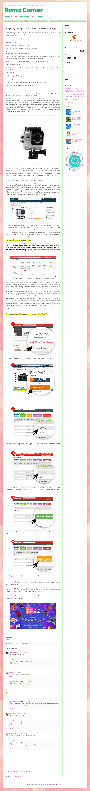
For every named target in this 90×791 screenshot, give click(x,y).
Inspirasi (68, 96)
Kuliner (45, 21)
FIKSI (77, 94)
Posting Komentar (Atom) (17, 776)
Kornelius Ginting (13, 652)
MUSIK (71, 99)
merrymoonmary (46, 784)
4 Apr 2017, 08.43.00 (23, 652)
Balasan (13, 659)
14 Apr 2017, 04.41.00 (22, 733)
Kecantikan (37, 21)
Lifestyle (82, 98)
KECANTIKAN (74, 96)
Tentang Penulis (16, 21)
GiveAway (82, 94)
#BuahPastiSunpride (80, 88)
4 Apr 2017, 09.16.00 (17, 672)
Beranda (7, 21)
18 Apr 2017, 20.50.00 (28, 742)
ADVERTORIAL (75, 93)
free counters (68, 28)
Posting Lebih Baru (10, 774)
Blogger (60, 784)
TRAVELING (70, 102)
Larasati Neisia (12, 733)
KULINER (76, 98)
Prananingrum (12, 713)
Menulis (75, 99)
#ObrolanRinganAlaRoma (57, 21)
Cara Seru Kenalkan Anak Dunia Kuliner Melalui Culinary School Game (78, 118)
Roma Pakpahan (17, 661)
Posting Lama (57, 774)
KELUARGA (81, 96)
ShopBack (35, 244)
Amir (10, 692)
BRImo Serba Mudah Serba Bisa (76, 125)
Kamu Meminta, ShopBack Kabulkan (34, 581)
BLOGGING (69, 94)
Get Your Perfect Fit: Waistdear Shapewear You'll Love (77, 133)
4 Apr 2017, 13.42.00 (27, 701)
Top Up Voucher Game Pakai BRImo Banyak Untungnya (77, 140)
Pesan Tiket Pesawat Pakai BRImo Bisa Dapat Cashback (78, 111)
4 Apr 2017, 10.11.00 (16, 692)
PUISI (66, 101)
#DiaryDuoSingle (68, 90)
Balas (10, 656)
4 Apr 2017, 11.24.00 (21, 713)
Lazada (50, 232)
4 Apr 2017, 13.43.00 (27, 723)
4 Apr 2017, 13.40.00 (27, 681)
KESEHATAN (68, 98)
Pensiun (76, 101)
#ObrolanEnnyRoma (80, 90)
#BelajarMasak (27, 21)
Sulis (10, 672)
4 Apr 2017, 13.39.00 (27, 661)
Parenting (71, 101)
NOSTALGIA (81, 99)
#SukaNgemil (70, 21)
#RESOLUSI (77, 91)
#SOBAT (82, 91)
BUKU (74, 94)
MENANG (67, 99)
